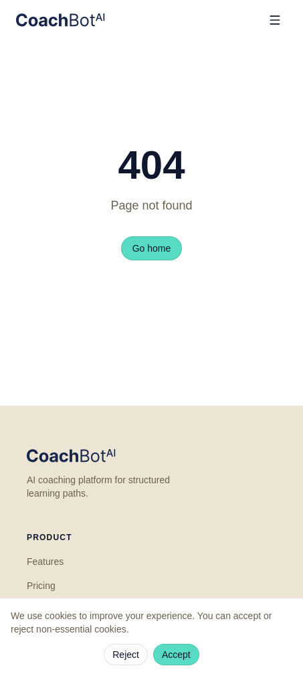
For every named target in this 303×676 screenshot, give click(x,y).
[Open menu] (275, 20)
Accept (176, 654)
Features (45, 561)
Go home (151, 248)
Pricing (41, 585)
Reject (125, 654)
